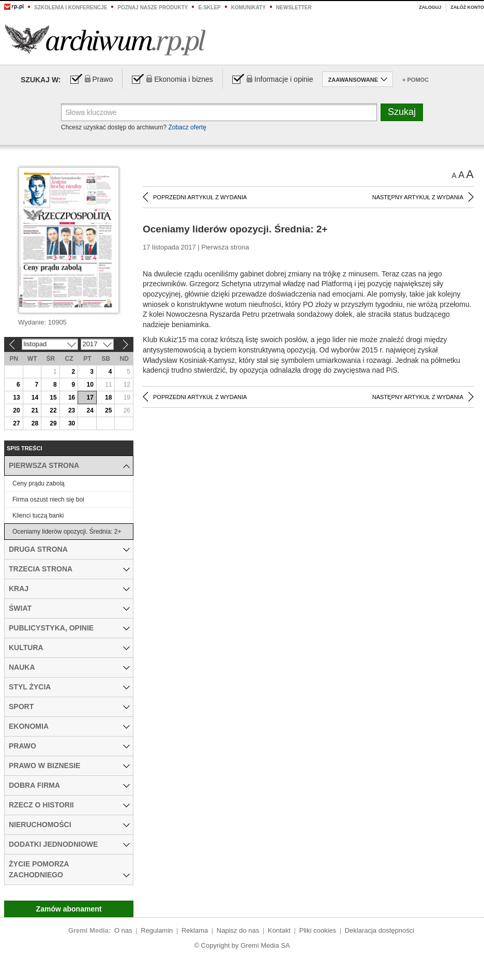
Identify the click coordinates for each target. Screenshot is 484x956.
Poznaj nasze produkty (152, 7)
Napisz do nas (238, 930)
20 (16, 410)
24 (89, 410)
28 (35, 423)
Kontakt (279, 930)
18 (108, 397)
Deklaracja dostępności (379, 930)
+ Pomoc (415, 80)
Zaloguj (430, 7)
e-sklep (209, 7)
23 (71, 410)
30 (71, 423)
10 (89, 384)
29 (53, 423)
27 (16, 423)
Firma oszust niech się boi (48, 499)
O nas (123, 930)
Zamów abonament (69, 909)
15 (53, 397)
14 (35, 397)
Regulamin (157, 930)
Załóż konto (467, 7)
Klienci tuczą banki (38, 515)
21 (35, 410)
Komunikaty (248, 7)
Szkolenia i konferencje (70, 7)
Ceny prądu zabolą (38, 483)
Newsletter (294, 7)
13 (16, 397)
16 (71, 397)
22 (53, 410)
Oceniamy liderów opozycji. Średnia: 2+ (66, 531)
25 (108, 410)
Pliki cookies (318, 930)
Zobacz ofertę (187, 127)
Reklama (195, 930)
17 (89, 397)
